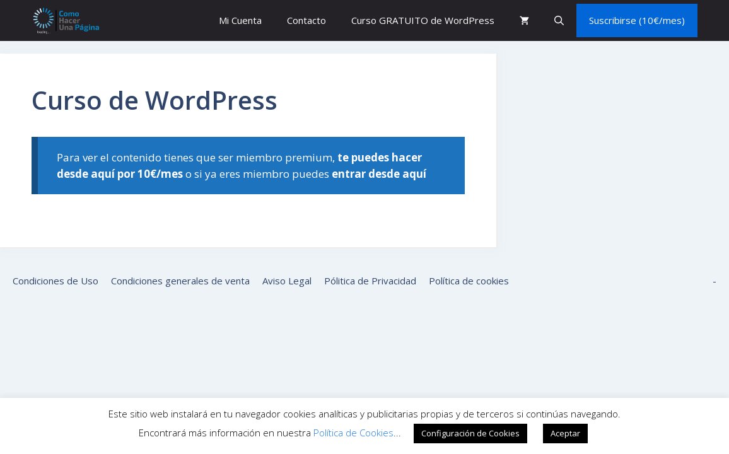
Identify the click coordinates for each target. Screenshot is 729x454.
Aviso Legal (287, 280)
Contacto (306, 20)
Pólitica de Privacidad (370, 280)
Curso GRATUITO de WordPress (422, 20)
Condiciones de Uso (55, 280)
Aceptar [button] (565, 433)
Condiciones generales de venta (180, 280)
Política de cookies (469, 280)
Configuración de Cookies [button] (470, 433)
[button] (559, 20)
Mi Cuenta (240, 20)
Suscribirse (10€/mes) (637, 20)
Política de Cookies (353, 432)
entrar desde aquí (379, 173)
